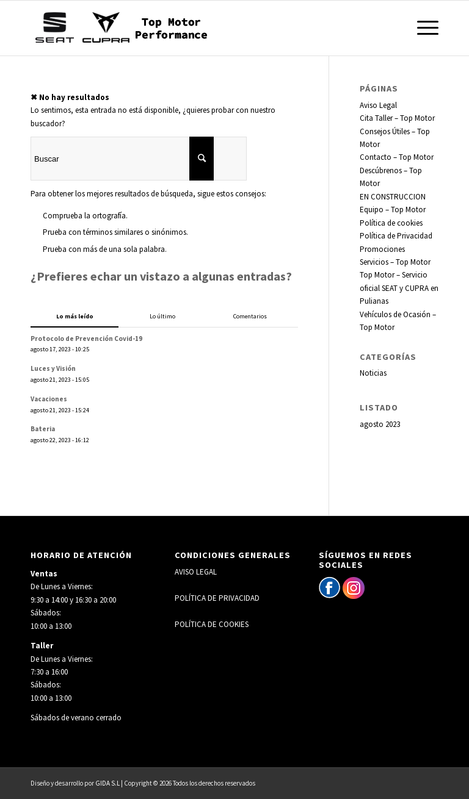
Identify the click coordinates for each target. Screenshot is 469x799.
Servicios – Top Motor (395, 262)
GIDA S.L (107, 783)
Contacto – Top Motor (397, 157)
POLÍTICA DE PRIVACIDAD (217, 598)
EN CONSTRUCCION (393, 197)
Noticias (373, 373)
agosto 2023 (380, 424)
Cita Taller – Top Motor (397, 118)
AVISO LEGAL (196, 572)
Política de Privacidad (396, 236)
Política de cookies (391, 223)
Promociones (382, 249)
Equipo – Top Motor (393, 209)
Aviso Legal (378, 105)
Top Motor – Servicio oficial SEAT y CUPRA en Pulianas (399, 288)
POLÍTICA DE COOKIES (212, 624)
